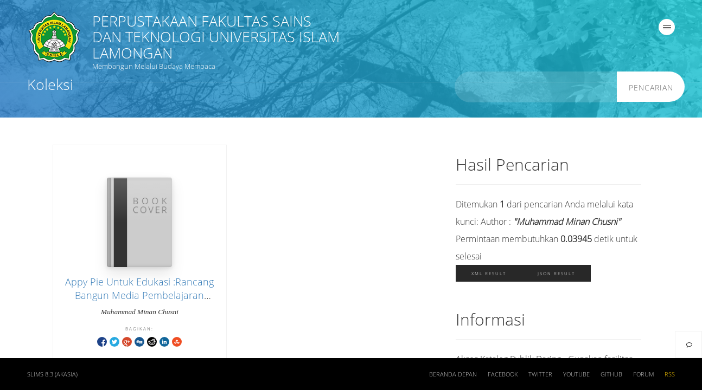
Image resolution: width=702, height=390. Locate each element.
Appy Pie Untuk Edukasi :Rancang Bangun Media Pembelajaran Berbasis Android (139, 295)
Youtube (576, 374)
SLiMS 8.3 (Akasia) (52, 374)
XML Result (488, 273)
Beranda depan (453, 374)
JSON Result (556, 273)
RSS (670, 374)
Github (611, 374)
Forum (643, 374)
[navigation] (667, 27)
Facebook (503, 374)
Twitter (540, 374)
